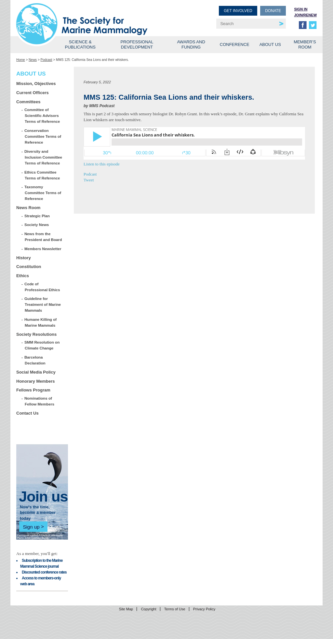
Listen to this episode (102, 164)
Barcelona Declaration (35, 360)
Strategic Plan (37, 216)
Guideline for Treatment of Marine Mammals (43, 304)
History (23, 257)
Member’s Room (305, 44)
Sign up (31, 526)
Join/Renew (305, 15)
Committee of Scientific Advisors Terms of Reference (42, 115)
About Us (270, 44)
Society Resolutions (36, 334)
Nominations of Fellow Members (39, 401)
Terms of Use (174, 609)
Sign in (300, 9)
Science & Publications (80, 44)
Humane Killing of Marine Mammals (41, 322)
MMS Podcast (101, 106)
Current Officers (32, 92)
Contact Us (27, 413)
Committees (28, 101)
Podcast (46, 60)
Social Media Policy (36, 372)
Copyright (148, 609)
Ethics (22, 275)
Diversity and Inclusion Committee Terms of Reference (43, 157)
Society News (37, 224)
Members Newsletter (43, 249)
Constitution (28, 266)
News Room (28, 207)
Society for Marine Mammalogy (92, 15)
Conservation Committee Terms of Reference (43, 136)
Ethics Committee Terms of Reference (42, 175)
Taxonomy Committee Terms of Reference (43, 193)
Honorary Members (35, 381)
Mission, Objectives (36, 83)
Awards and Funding (191, 44)
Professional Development (136, 44)
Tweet (89, 180)
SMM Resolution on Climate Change (42, 345)
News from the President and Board (43, 237)
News (33, 60)
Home (20, 60)
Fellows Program (33, 390)
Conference (234, 44)
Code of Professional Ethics (42, 287)
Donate (273, 10)
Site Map (126, 609)
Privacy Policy (204, 609)
